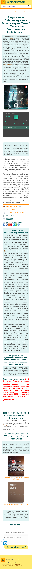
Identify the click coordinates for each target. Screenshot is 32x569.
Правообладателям (7, 564)
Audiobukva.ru (8, 64)
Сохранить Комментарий (16, 547)
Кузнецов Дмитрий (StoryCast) (17, 213)
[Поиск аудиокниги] (16, 6)
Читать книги (18, 565)
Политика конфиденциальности (10, 565)
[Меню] (28, 2)
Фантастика (10, 38)
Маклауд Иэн (10, 209)
